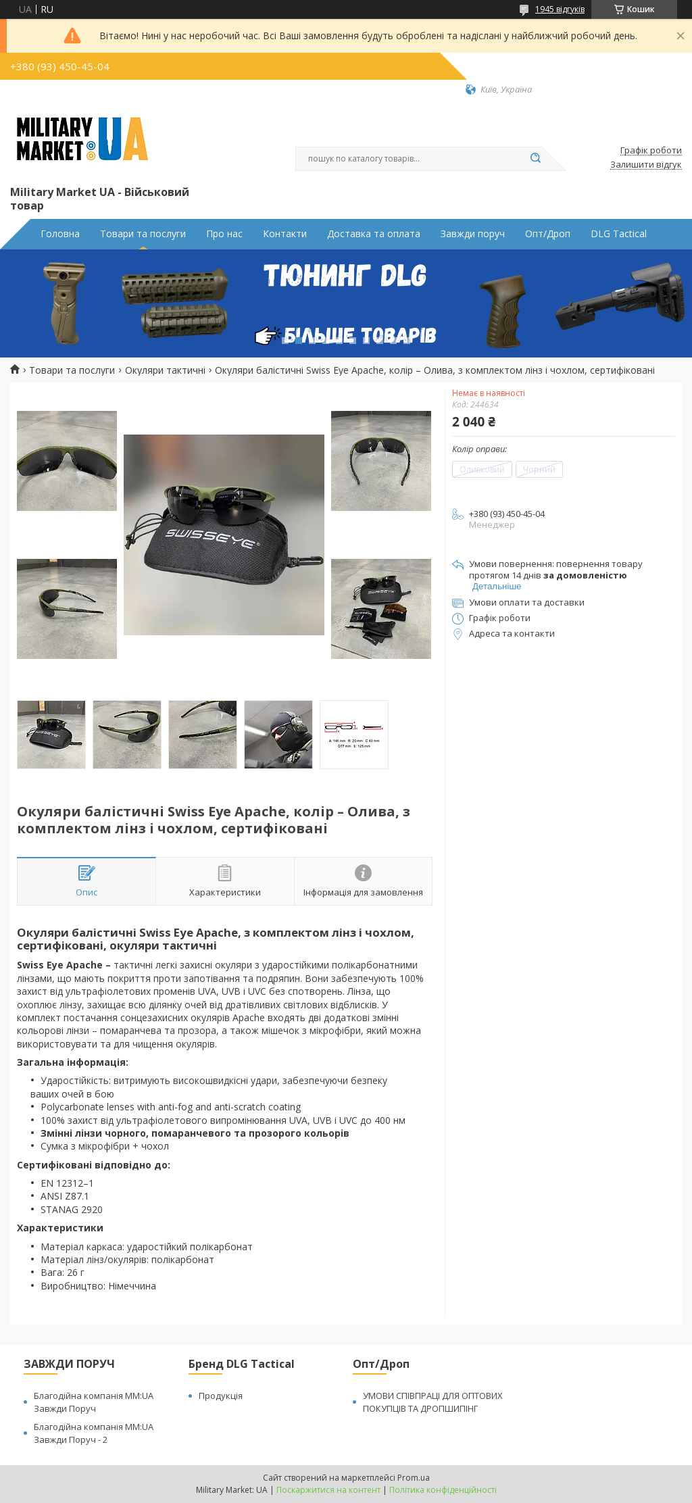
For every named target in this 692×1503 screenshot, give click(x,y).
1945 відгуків (560, 9)
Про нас (224, 234)
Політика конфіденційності (443, 1490)
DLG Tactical (619, 234)
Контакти (285, 234)
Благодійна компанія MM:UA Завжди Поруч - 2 (93, 1433)
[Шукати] (535, 159)
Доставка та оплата (373, 234)
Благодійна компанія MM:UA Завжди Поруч (93, 1401)
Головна (60, 234)
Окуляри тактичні (165, 370)
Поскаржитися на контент (328, 1490)
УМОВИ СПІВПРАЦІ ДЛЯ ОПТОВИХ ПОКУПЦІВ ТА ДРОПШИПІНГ (433, 1401)
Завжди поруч (473, 234)
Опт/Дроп (547, 234)
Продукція (221, 1395)
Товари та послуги (143, 234)
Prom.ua (413, 1477)
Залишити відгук (646, 165)
